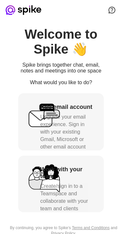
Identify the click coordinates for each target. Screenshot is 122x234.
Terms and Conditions (91, 228)
